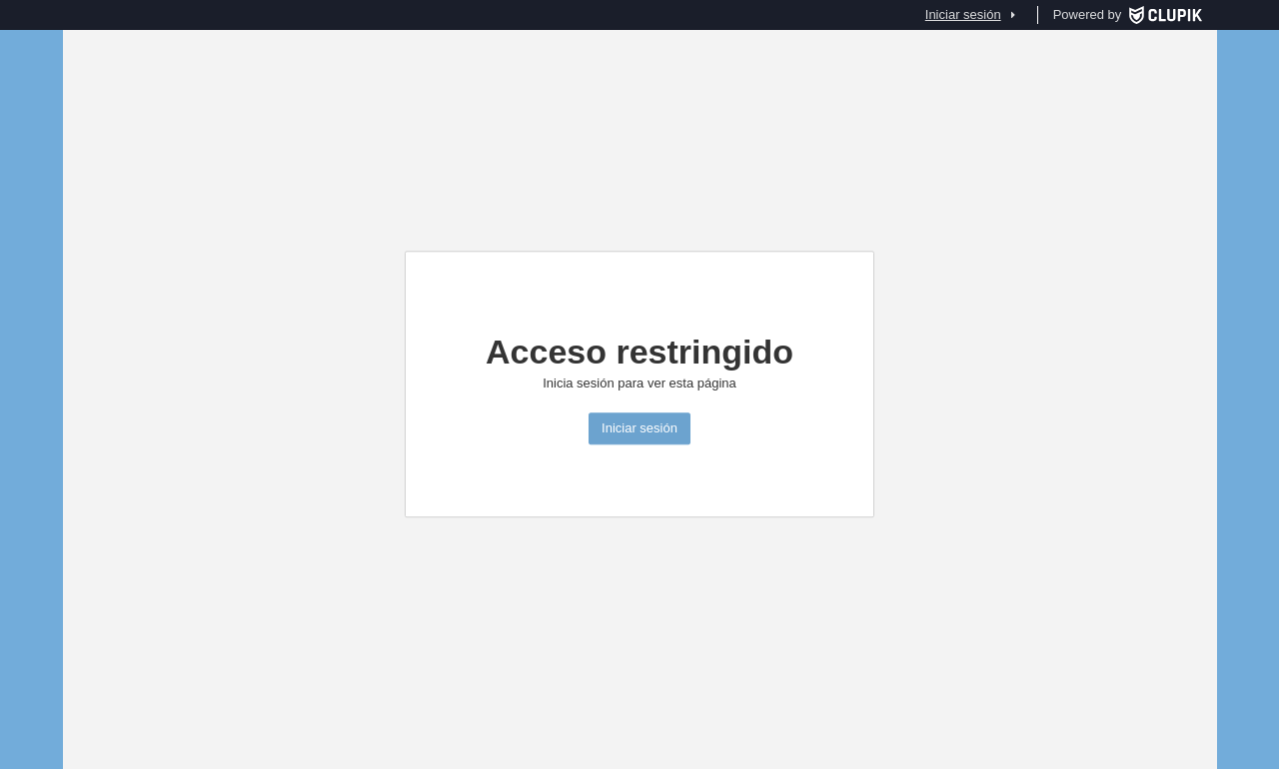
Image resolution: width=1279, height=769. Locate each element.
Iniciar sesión (639, 428)
